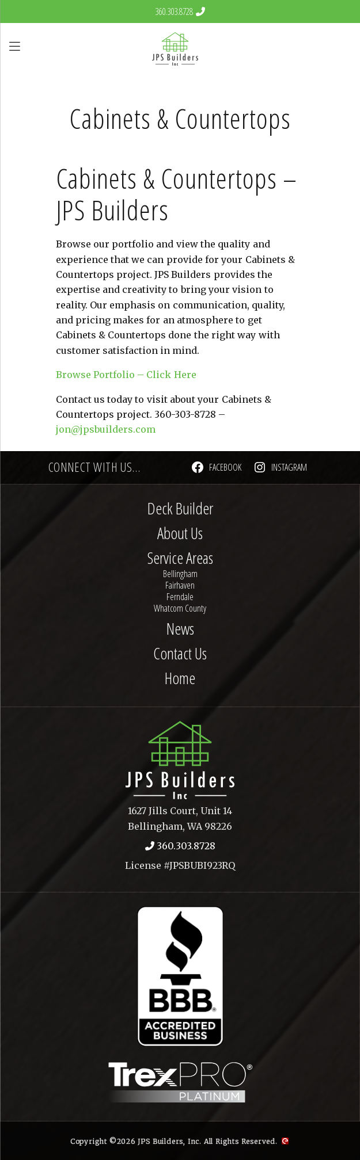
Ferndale (180, 596)
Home (180, 678)
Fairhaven (180, 585)
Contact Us (180, 653)
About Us (180, 533)
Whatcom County (180, 608)
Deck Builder (180, 508)
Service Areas (180, 557)
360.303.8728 (174, 11)
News (180, 628)
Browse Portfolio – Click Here (126, 374)
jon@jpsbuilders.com (106, 429)
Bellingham (180, 573)
